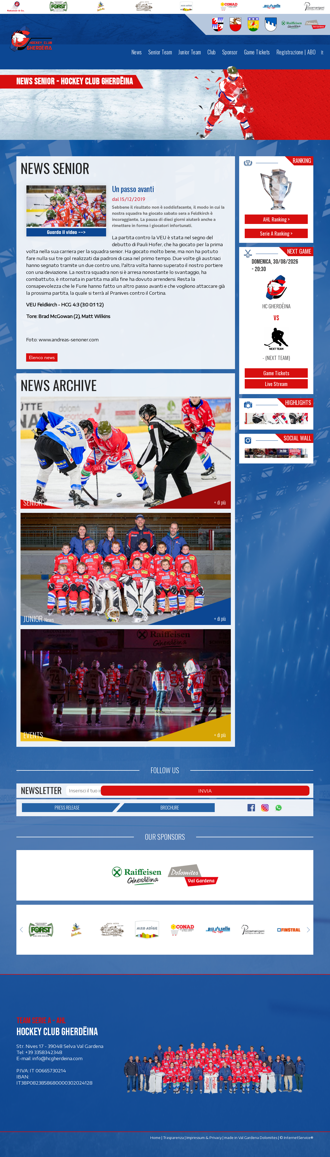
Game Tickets (276, 373)
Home (156, 1135)
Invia (297, 791)
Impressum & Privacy (204, 1135)
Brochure (152, 806)
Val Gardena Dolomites (258, 1135)
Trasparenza (173, 1135)
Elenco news (42, 357)
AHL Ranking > (276, 219)
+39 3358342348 (43, 1050)
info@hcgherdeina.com (57, 1056)
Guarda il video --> (66, 232)
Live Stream (276, 383)
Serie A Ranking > (276, 233)
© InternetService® (297, 1135)
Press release (83, 806)
